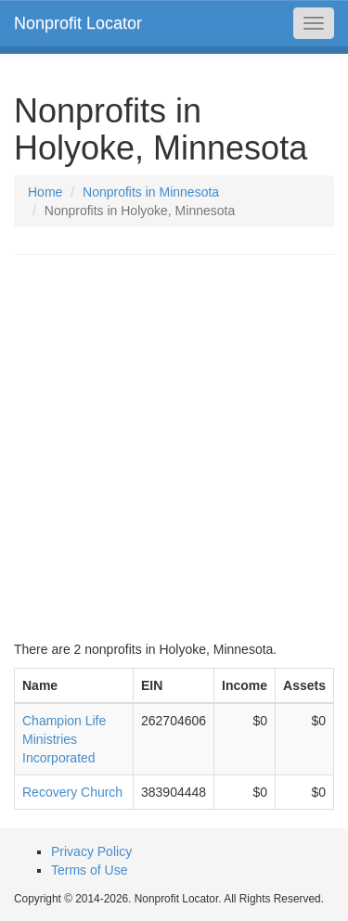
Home (45, 192)
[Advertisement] (174, 447)
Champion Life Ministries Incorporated (64, 739)
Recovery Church (72, 792)
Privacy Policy (91, 851)
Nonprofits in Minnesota (151, 192)
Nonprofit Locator (78, 23)
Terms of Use (89, 870)
